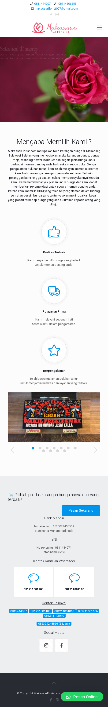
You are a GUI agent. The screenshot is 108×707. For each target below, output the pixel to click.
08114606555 (67, 3)
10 (64, 450)
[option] (54, 417)
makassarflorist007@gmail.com (56, 8)
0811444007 (42, 3)
